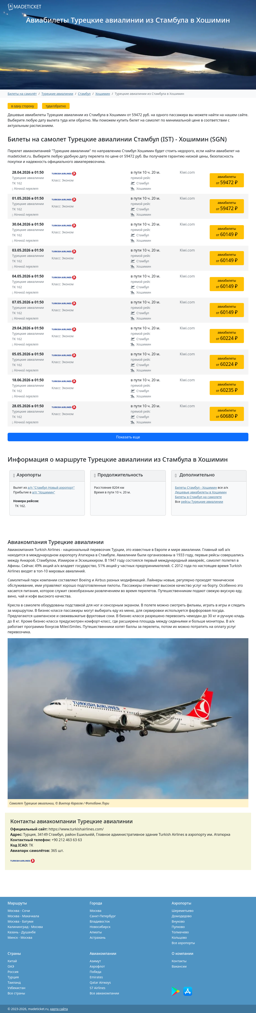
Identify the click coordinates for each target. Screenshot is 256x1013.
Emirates (96, 977)
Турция (13, 977)
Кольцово (179, 937)
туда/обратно (56, 106)
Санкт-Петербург (103, 916)
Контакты (179, 961)
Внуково (178, 921)
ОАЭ (11, 966)
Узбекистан (16, 988)
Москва (95, 911)
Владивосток (100, 921)
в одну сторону (22, 106)
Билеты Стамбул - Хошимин (196, 487)
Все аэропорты (183, 943)
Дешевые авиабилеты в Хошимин (201, 492)
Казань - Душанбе (22, 932)
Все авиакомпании (104, 993)
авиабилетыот (227, 180)
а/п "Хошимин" (43, 492)
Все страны (16, 993)
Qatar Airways (100, 982)
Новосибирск (100, 927)
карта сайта (59, 1009)
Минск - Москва (20, 937)
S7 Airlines (97, 988)
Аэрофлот (97, 966)
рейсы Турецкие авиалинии (202, 501)
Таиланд (14, 982)
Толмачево (180, 932)
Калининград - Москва (25, 927)
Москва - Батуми (20, 921)
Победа (95, 972)
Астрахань (98, 937)
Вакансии (179, 966)
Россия (13, 972)
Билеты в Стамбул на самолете (198, 497)
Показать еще (128, 437)
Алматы (96, 932)
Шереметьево (182, 911)
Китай (12, 961)
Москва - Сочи (19, 911)
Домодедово (182, 916)
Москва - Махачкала (23, 916)
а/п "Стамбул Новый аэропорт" (51, 487)
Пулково (178, 927)
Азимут (95, 961)
